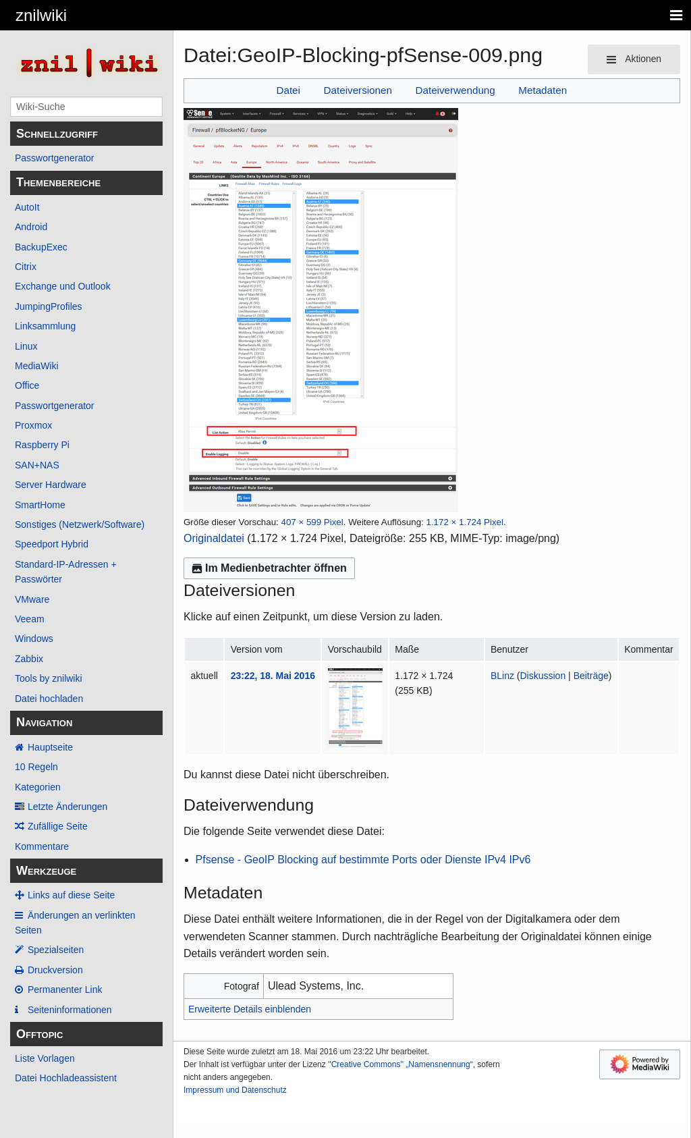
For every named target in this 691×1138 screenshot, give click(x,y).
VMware (32, 599)
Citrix (25, 266)
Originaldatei (214, 538)
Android (31, 226)
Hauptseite (50, 747)
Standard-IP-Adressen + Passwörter (66, 572)
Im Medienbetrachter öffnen (269, 568)
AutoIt (27, 207)
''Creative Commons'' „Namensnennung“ (400, 1064)
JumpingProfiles (48, 306)
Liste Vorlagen (45, 1058)
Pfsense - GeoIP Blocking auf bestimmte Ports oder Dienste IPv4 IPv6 (363, 859)
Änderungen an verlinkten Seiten (75, 923)
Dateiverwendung (455, 90)
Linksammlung (45, 326)
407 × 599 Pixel (312, 522)
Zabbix (29, 658)
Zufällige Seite (58, 826)
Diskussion (543, 675)
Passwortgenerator (54, 158)
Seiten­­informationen (70, 1009)
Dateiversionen (358, 90)
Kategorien (38, 787)
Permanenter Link (65, 989)
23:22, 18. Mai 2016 (273, 675)
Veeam (30, 619)
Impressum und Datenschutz (235, 1090)
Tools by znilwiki (48, 678)
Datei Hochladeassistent (66, 1078)
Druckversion (55, 970)
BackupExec (41, 247)
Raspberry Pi (42, 444)
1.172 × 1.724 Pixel (464, 522)
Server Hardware (50, 484)
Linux (26, 346)
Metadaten (542, 90)
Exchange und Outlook (63, 286)
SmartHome (40, 504)
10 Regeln (36, 766)
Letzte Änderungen (67, 806)
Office (27, 385)
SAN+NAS (37, 465)
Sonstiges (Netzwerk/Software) (79, 524)
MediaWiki (37, 365)
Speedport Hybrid (51, 544)
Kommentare (42, 846)
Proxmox (33, 425)
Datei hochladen (49, 698)
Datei (288, 90)
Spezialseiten (56, 949)
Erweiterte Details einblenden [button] (249, 1009)
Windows (34, 638)
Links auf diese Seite (71, 895)
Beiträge (591, 675)
